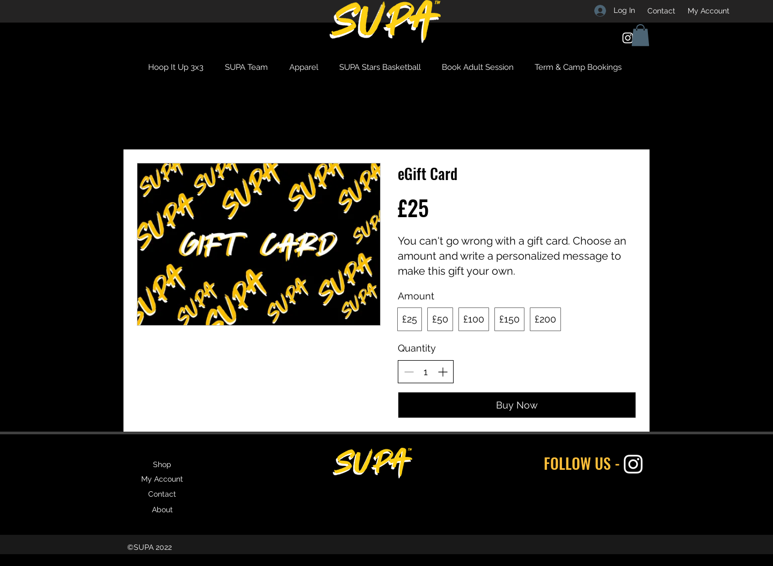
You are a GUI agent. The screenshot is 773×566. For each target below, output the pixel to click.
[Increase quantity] (442, 372)
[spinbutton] (425, 371)
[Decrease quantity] (409, 372)
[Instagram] (628, 38)
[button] (640, 35)
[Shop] (162, 464)
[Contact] (661, 11)
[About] (162, 509)
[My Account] (708, 11)
